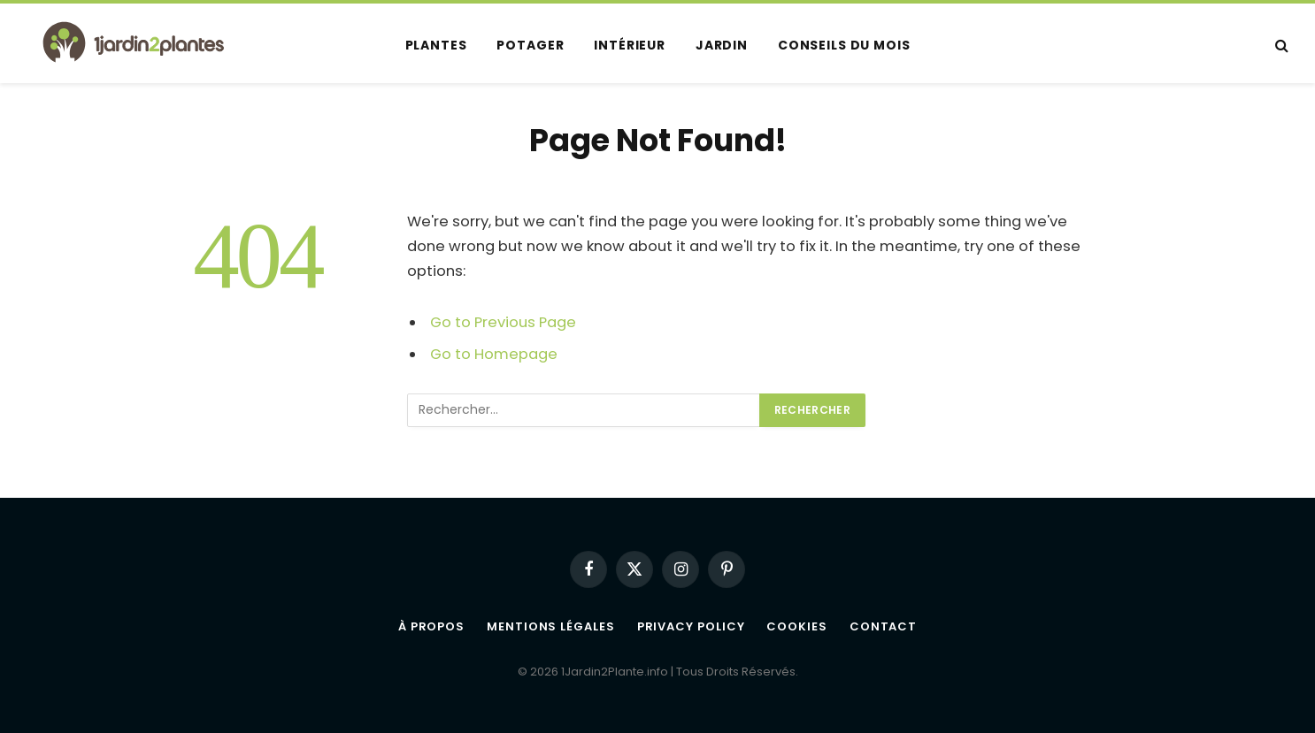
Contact (883, 626)
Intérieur (629, 45)
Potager (530, 45)
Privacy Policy (691, 626)
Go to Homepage (494, 354)
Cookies (796, 626)
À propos (431, 626)
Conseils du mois (844, 45)
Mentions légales (551, 626)
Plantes (436, 45)
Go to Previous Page (503, 322)
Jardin (722, 45)
